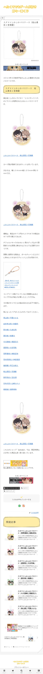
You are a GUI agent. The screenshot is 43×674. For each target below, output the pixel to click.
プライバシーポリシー (21, 667)
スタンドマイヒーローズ (11, 488)
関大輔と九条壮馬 (10, 330)
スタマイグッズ (9, 491)
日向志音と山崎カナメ (11, 383)
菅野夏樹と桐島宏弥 (10, 354)
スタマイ (24, 488)
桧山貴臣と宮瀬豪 (10, 371)
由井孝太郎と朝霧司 (10, 324)
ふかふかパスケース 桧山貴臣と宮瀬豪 (18, 155)
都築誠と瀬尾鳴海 (10, 389)
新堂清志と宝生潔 (10, 377)
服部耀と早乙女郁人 (10, 365)
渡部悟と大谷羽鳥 (10, 348)
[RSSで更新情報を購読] (23, 506)
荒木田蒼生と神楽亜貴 (11, 359)
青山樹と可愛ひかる (10, 318)
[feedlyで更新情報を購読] (19, 506)
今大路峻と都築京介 (10, 342)
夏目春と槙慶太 (9, 336)
